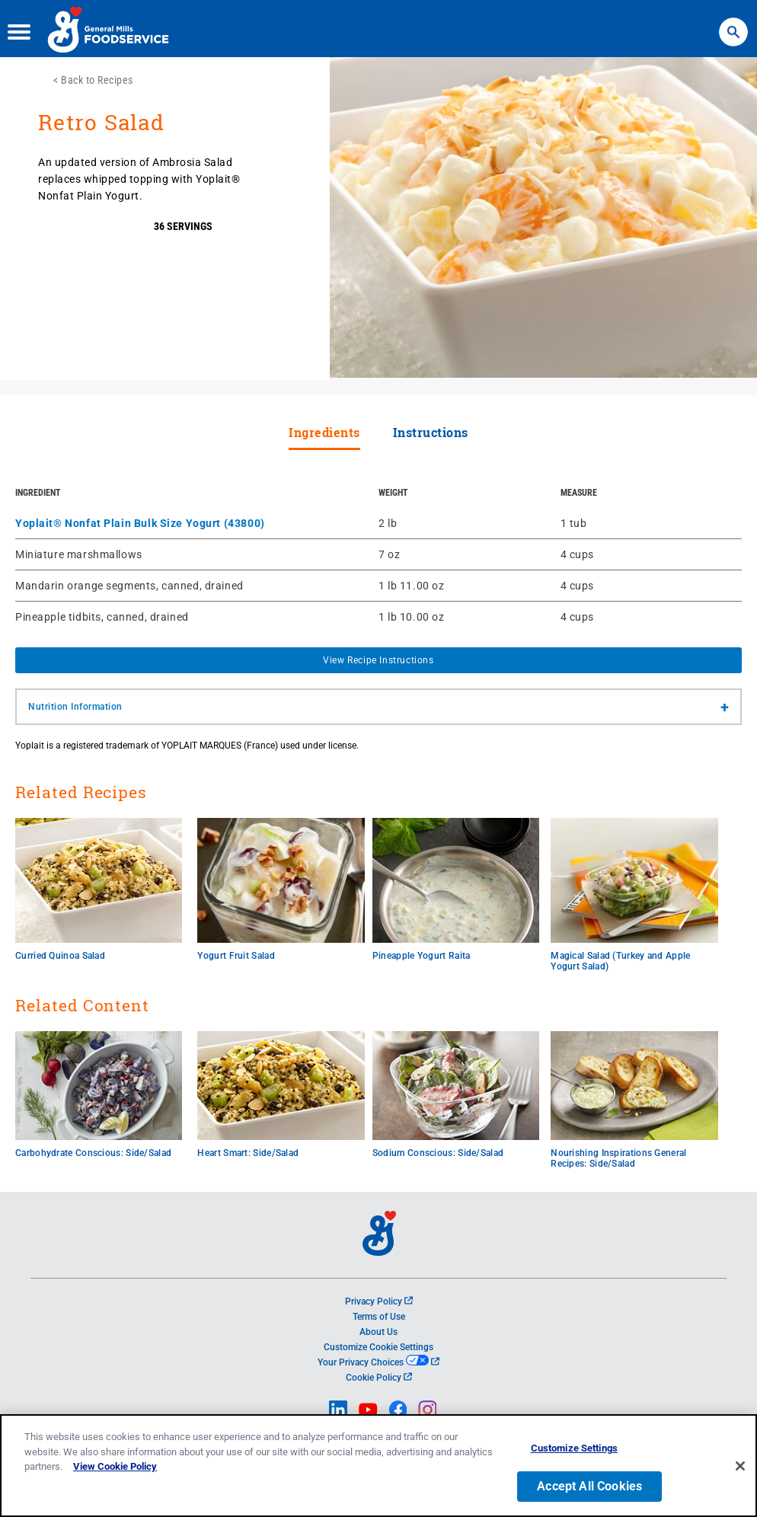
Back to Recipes (97, 80)
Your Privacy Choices (378, 1362)
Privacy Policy (379, 1301)
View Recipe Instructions (378, 660)
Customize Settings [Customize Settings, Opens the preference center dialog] (574, 1450)
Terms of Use (379, 1316)
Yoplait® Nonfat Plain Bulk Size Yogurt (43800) (140, 523)
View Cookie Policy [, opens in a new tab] (115, 1468)
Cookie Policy (379, 1377)
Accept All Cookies (589, 1487)
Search (733, 23)
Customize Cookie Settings (378, 1347)
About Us (378, 1332)
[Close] (740, 1467)
